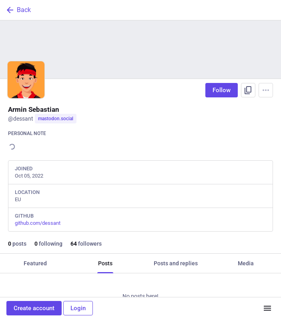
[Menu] (266, 90)
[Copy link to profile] (248, 90)
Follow (222, 90)
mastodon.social (55, 118)
